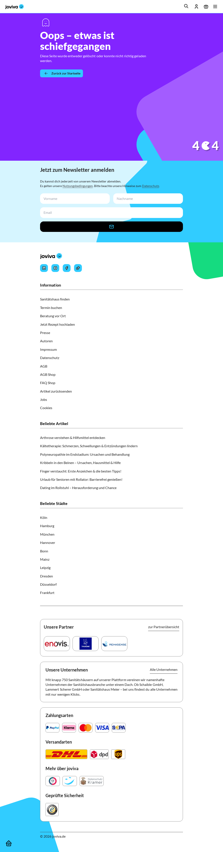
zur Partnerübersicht (163, 627)
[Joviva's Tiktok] (78, 268)
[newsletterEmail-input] (111, 212)
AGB (43, 366)
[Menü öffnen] (215, 6)
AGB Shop (48, 374)
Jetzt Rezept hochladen (57, 324)
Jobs (43, 399)
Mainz (44, 559)
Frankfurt (47, 592)
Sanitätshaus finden (55, 299)
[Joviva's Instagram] (55, 268)
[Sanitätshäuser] (8, 843)
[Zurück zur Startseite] (61, 73)
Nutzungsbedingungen (78, 186)
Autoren (46, 341)
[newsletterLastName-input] (147, 198)
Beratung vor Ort (53, 316)
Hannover (47, 542)
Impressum (48, 349)
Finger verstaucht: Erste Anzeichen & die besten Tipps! (80, 471)
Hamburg (47, 526)
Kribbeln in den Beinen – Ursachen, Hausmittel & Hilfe (80, 463)
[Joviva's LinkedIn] (44, 268)
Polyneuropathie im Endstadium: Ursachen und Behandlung (85, 454)
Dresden (46, 576)
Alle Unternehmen (163, 669)
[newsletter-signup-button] (111, 226)
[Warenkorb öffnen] (206, 6)
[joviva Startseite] (14, 6)
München (47, 534)
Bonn (44, 551)
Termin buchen (51, 307)
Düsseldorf (48, 584)
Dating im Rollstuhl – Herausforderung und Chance (78, 488)
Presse (45, 333)
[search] (186, 6)
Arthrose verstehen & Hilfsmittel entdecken (72, 437)
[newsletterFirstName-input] (74, 198)
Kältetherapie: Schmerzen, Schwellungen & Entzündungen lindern (89, 446)
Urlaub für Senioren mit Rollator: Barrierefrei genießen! (81, 479)
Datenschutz (150, 186)
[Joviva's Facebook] (67, 268)
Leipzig (45, 567)
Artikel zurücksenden (56, 391)
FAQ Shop (47, 383)
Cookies (46, 408)
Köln (43, 517)
